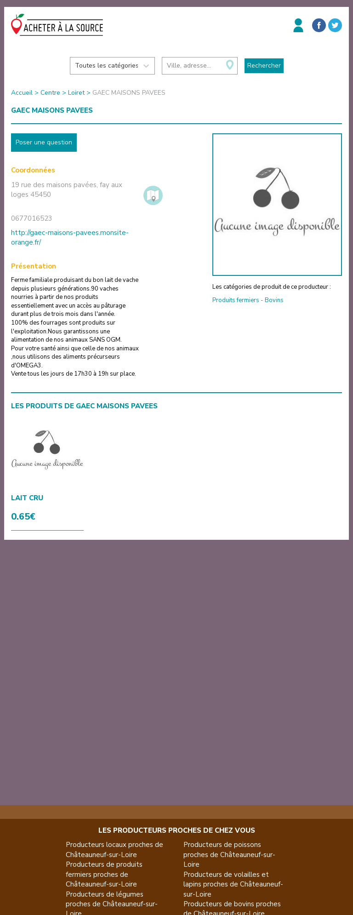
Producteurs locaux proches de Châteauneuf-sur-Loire (114, 849)
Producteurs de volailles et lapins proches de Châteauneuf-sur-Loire (233, 884)
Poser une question (44, 142)
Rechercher (264, 65)
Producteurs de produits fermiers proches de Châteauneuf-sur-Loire (104, 874)
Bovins (274, 300)
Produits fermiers (235, 300)
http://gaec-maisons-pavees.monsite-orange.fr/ (70, 237)
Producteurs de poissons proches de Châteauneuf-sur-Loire (229, 854)
